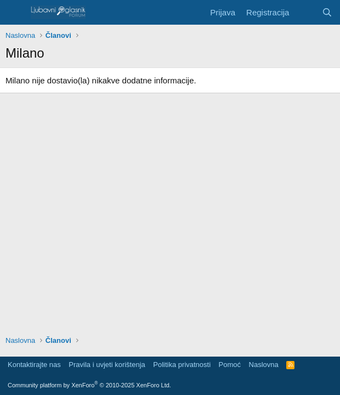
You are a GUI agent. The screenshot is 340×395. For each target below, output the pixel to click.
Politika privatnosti (182, 364)
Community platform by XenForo (89, 385)
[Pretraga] (327, 12)
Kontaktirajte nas (34, 364)
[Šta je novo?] (305, 12)
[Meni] (15, 13)
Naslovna (264, 364)
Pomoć (230, 364)
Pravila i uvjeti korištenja (107, 364)
